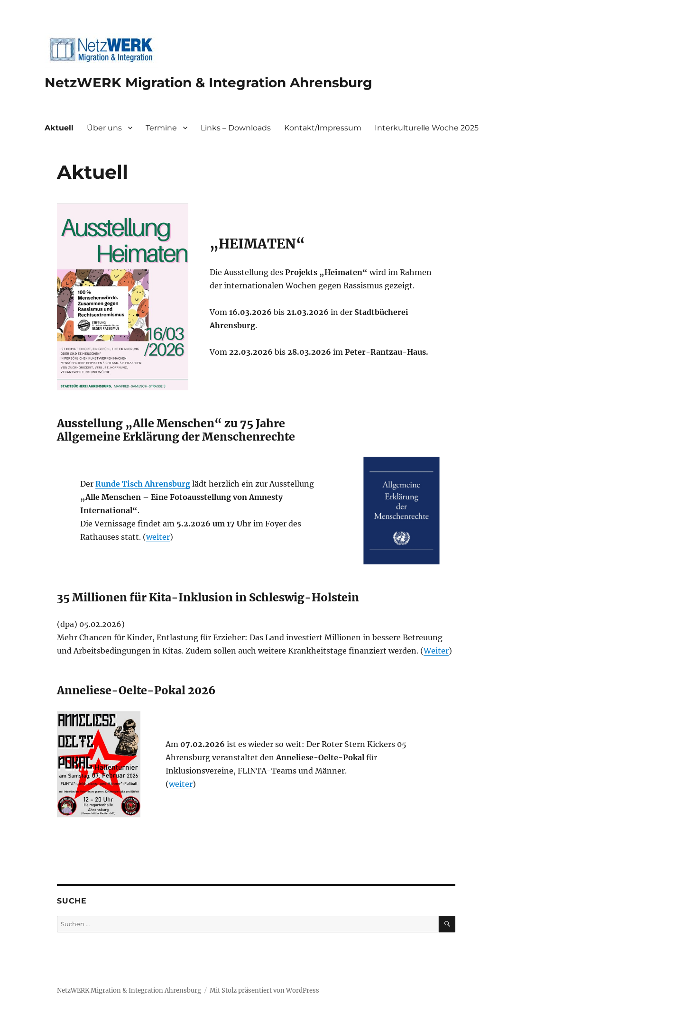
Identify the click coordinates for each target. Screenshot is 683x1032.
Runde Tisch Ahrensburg (142, 483)
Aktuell (59, 127)
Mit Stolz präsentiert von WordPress (264, 990)
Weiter (436, 650)
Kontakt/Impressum (322, 127)
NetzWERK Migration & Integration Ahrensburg (208, 82)
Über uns (104, 127)
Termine (161, 127)
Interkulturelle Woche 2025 (427, 127)
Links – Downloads (236, 127)
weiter (158, 537)
